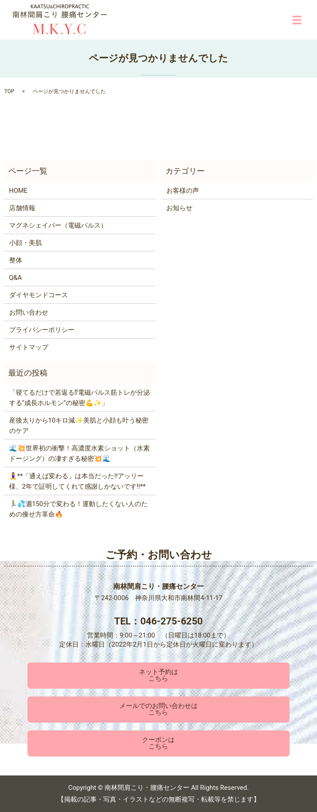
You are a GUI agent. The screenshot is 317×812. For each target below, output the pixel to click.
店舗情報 (22, 208)
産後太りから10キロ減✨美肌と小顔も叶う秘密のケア (79, 425)
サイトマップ (28, 347)
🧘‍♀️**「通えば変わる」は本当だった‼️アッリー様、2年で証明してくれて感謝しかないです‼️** (77, 481)
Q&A (15, 278)
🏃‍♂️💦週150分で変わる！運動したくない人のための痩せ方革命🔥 (78, 509)
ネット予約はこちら (158, 675)
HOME (18, 191)
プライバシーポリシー (41, 330)
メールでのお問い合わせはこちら (158, 709)
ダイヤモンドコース (38, 295)
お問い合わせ (28, 312)
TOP (9, 91)
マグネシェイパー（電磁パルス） (58, 225)
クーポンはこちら (158, 743)
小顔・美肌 (25, 243)
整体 (15, 260)
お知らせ (179, 208)
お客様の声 (182, 191)
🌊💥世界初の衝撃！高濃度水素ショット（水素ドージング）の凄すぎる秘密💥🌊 (79, 453)
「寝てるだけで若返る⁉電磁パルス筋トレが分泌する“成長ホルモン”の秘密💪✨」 (79, 398)
